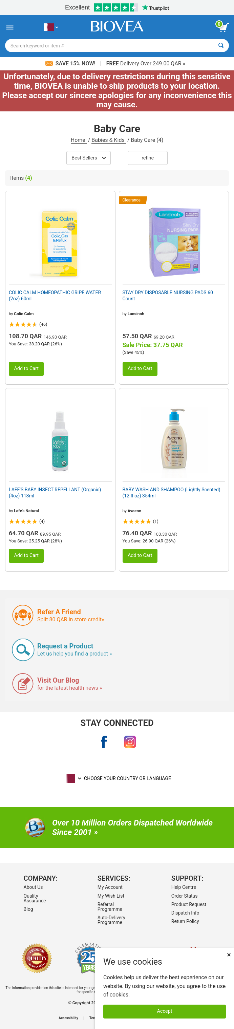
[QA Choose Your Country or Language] (51, 27)
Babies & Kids (108, 140)
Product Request (188, 904)
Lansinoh (136, 314)
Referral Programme (110, 907)
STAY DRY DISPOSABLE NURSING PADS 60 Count (168, 295)
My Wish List (111, 896)
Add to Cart (26, 368)
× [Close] (229, 954)
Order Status (184, 896)
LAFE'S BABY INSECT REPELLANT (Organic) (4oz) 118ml (55, 492)
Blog (28, 909)
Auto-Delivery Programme (111, 920)
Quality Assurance (35, 898)
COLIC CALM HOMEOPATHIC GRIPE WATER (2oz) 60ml (55, 295)
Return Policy (185, 921)
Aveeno (134, 511)
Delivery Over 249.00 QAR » (145, 63)
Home (79, 140)
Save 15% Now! (71, 63)
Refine (148, 158)
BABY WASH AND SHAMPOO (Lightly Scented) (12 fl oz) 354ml (171, 492)
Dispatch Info (185, 913)
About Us (33, 887)
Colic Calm (24, 314)
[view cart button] (223, 27)
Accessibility (68, 1018)
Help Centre (183, 887)
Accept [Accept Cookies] (164, 1011)
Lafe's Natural (26, 511)
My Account (110, 887)
